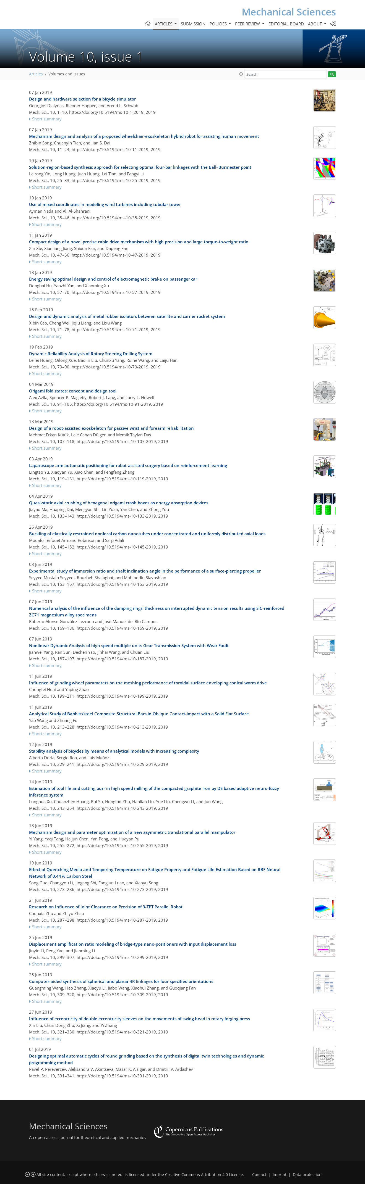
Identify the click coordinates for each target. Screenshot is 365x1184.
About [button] (315, 24)
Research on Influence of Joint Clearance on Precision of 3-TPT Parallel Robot (105, 906)
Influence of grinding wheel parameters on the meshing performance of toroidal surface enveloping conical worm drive (148, 682)
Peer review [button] (248, 24)
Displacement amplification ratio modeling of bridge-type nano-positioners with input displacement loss (132, 944)
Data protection (307, 1174)
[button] (241, 74)
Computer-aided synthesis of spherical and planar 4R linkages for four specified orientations (121, 981)
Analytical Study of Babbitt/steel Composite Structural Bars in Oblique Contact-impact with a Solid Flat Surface (139, 713)
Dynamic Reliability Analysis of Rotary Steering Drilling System (90, 353)
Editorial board (286, 24)
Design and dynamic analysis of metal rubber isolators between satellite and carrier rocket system (127, 316)
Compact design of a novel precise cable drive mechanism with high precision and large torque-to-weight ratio (138, 241)
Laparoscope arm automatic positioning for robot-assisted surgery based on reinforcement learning (128, 465)
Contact (259, 1174)
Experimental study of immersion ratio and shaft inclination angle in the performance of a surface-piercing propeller (145, 571)
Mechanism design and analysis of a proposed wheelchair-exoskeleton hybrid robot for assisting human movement (144, 136)
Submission (193, 24)
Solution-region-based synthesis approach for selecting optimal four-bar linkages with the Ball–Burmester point (140, 167)
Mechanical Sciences (289, 11)
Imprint (279, 1174)
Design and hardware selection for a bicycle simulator (82, 99)
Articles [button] (164, 24)
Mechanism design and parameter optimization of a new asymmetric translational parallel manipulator (132, 832)
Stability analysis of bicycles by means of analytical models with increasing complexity (114, 751)
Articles (36, 74)
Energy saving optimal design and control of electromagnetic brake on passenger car (113, 279)
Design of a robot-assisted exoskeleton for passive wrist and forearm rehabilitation (111, 428)
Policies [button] (219, 24)
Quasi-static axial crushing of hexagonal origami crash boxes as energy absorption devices (118, 502)
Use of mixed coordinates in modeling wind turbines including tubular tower (105, 204)
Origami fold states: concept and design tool (72, 391)
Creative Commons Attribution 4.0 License (204, 1174)
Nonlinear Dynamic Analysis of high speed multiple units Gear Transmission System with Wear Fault (129, 645)
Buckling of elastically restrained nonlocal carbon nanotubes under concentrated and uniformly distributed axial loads (147, 533)
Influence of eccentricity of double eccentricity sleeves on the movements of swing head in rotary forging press (139, 1018)
